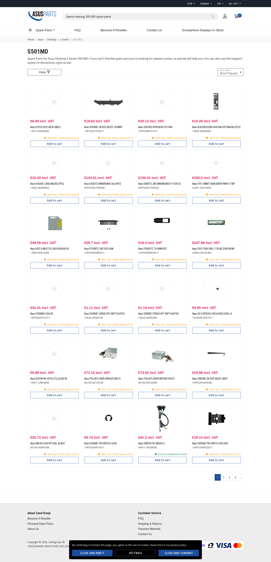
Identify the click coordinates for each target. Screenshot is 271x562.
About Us (33, 528)
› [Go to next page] (240, 477)
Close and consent (179, 553)
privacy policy (178, 545)
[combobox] (140, 16)
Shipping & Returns (150, 523)
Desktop (52, 39)
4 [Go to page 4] (235, 477)
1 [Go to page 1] (217, 477)
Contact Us (154, 30)
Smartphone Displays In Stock (203, 30)
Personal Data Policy (40, 523)
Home (30, 39)
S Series (64, 39)
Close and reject (92, 553)
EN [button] (219, 3)
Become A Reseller (114, 30)
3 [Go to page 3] (229, 477)
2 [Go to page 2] (223, 477)
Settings (135, 553)
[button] (191, 3)
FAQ (77, 30)
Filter (44, 72)
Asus (40, 39)
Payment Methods (149, 528)
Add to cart (54, 144)
